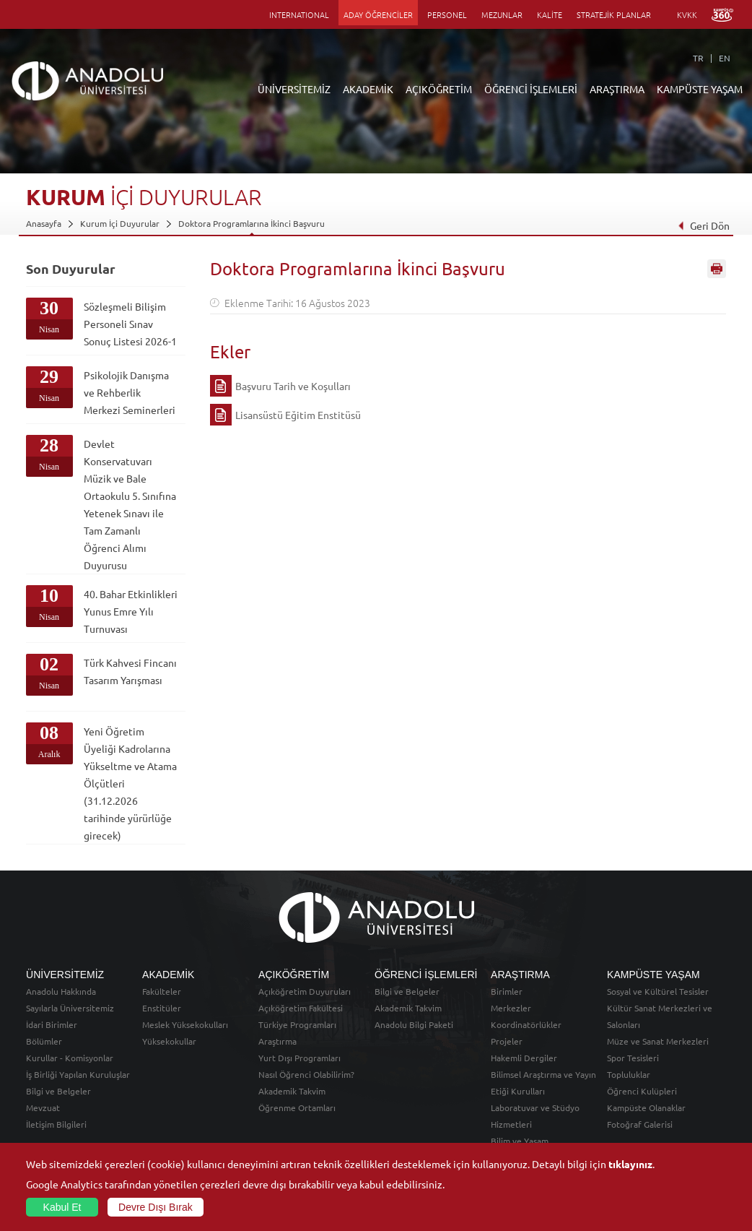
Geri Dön (703, 225)
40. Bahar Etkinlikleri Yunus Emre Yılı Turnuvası (131, 611)
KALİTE (549, 14)
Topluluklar (628, 1074)
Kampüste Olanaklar (646, 1107)
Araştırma (277, 1041)
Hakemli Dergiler (524, 1057)
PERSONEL (447, 14)
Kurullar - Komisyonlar (69, 1057)
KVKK (687, 14)
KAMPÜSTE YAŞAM (700, 88)
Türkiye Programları (297, 1024)
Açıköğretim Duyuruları (304, 991)
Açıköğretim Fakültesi (300, 1008)
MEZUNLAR (502, 14)
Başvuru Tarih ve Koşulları (293, 385)
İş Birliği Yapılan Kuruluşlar (78, 1074)
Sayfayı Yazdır (716, 269)
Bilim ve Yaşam (519, 1140)
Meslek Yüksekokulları (185, 1024)
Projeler (507, 1041)
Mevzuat (43, 1107)
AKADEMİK (368, 88)
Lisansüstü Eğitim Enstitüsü (298, 414)
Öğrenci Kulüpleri (642, 1091)
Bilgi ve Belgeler (58, 1091)
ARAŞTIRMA (617, 88)
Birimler (507, 991)
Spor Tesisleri (633, 1057)
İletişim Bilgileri (56, 1124)
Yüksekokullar (169, 1041)
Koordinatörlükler (526, 1024)
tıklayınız (630, 1163)
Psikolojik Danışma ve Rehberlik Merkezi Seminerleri (129, 392)
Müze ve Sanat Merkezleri (658, 1041)
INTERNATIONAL (299, 14)
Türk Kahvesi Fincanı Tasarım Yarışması (130, 671)
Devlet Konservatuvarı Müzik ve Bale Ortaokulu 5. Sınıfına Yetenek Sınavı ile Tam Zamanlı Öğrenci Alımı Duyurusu (130, 504)
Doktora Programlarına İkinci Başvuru (251, 223)
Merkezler (511, 1008)
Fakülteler (161, 991)
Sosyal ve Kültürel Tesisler (658, 991)
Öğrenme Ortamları (297, 1107)
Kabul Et (62, 1207)
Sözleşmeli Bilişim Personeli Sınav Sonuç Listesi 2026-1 (130, 323)
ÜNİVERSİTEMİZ (294, 88)
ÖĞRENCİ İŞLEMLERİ (530, 88)
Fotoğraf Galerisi (640, 1124)
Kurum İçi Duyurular (119, 223)
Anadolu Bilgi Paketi (414, 1024)
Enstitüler (161, 1008)
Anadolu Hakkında (61, 991)
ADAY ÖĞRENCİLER (378, 14)
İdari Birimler (51, 1024)
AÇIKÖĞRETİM (439, 88)
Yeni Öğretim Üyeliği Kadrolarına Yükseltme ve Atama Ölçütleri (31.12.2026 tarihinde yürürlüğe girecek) (130, 783)
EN (724, 58)
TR (698, 58)
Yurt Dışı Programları (299, 1057)
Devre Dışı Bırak (155, 1207)
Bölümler (44, 1041)
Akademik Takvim (291, 1091)
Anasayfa (43, 223)
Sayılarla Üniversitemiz (70, 1008)
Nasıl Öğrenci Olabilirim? (306, 1074)
